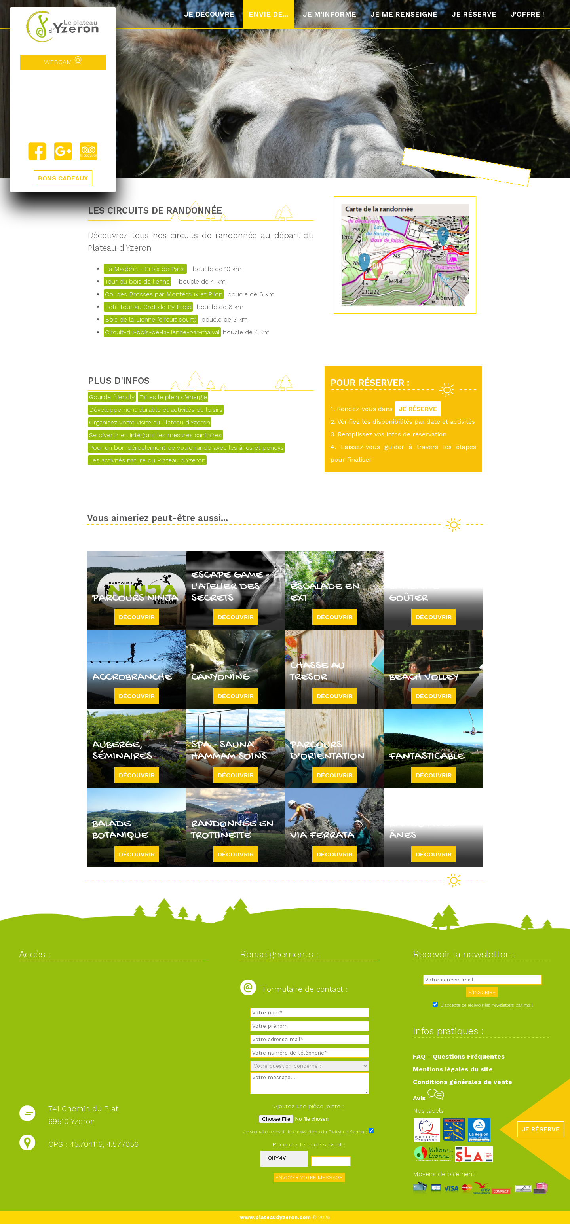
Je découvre (209, 14)
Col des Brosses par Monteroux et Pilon (163, 294)
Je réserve (474, 14)
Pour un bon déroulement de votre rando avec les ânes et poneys (186, 447)
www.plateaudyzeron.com (275, 1217)
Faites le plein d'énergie (173, 397)
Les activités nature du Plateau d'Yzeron (147, 460)
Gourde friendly (112, 397)
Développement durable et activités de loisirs (155, 409)
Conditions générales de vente (462, 1082)
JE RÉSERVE (418, 409)
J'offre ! (527, 14)
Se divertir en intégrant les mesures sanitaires (155, 435)
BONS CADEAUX (63, 178)
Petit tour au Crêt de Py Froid (148, 307)
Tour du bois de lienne (137, 281)
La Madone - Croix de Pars (145, 269)
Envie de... (269, 14)
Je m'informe (329, 14)
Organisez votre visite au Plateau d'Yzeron (149, 422)
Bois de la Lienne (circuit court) (150, 319)
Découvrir (137, 617)
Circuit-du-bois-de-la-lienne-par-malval (162, 332)
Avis (428, 1098)
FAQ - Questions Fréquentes (459, 1056)
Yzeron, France (63, 105)
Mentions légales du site (453, 1069)
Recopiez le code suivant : (309, 1144)
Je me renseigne (403, 14)
